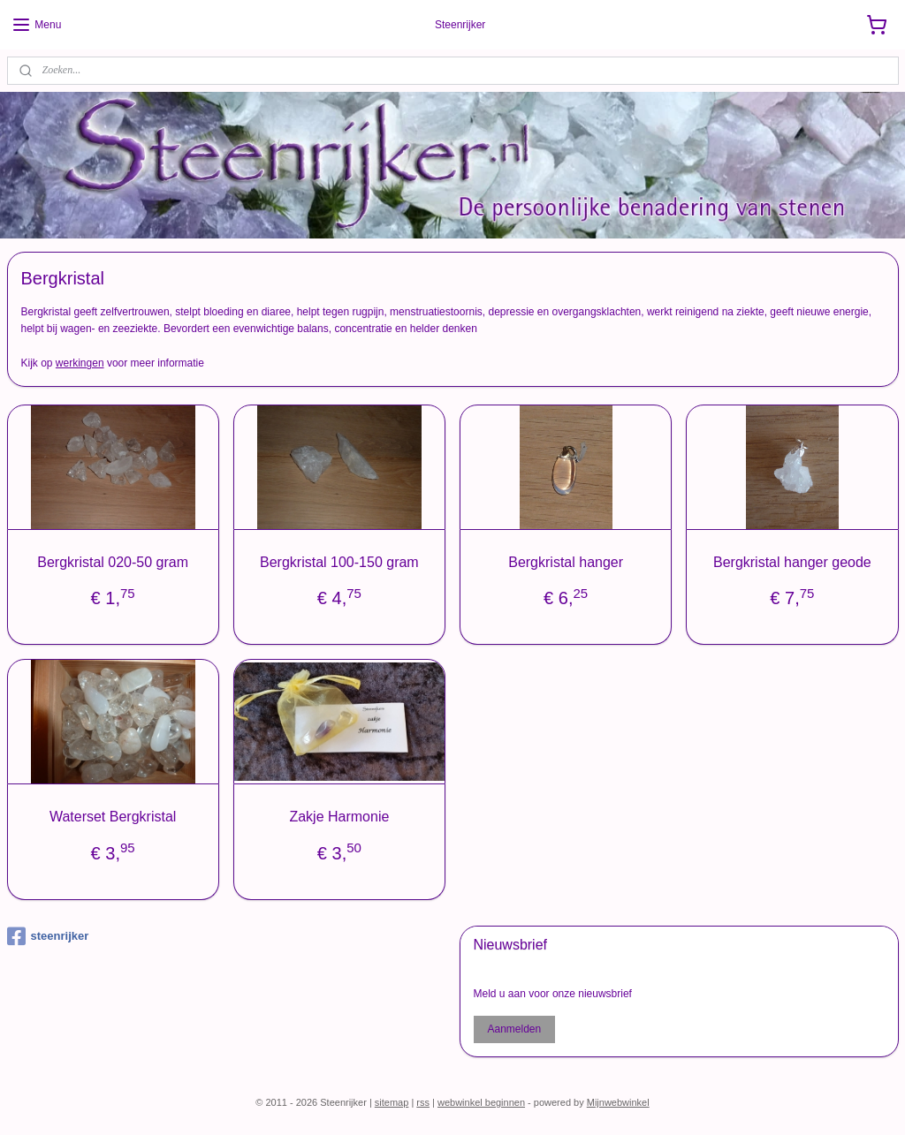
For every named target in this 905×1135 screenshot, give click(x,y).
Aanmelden (514, 1029)
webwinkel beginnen (481, 1102)
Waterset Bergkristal (112, 816)
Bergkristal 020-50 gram (112, 561)
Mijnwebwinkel (618, 1102)
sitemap (392, 1102)
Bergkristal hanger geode (792, 561)
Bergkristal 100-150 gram (339, 561)
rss (423, 1102)
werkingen (80, 363)
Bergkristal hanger (565, 561)
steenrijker (48, 936)
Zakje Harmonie (339, 816)
